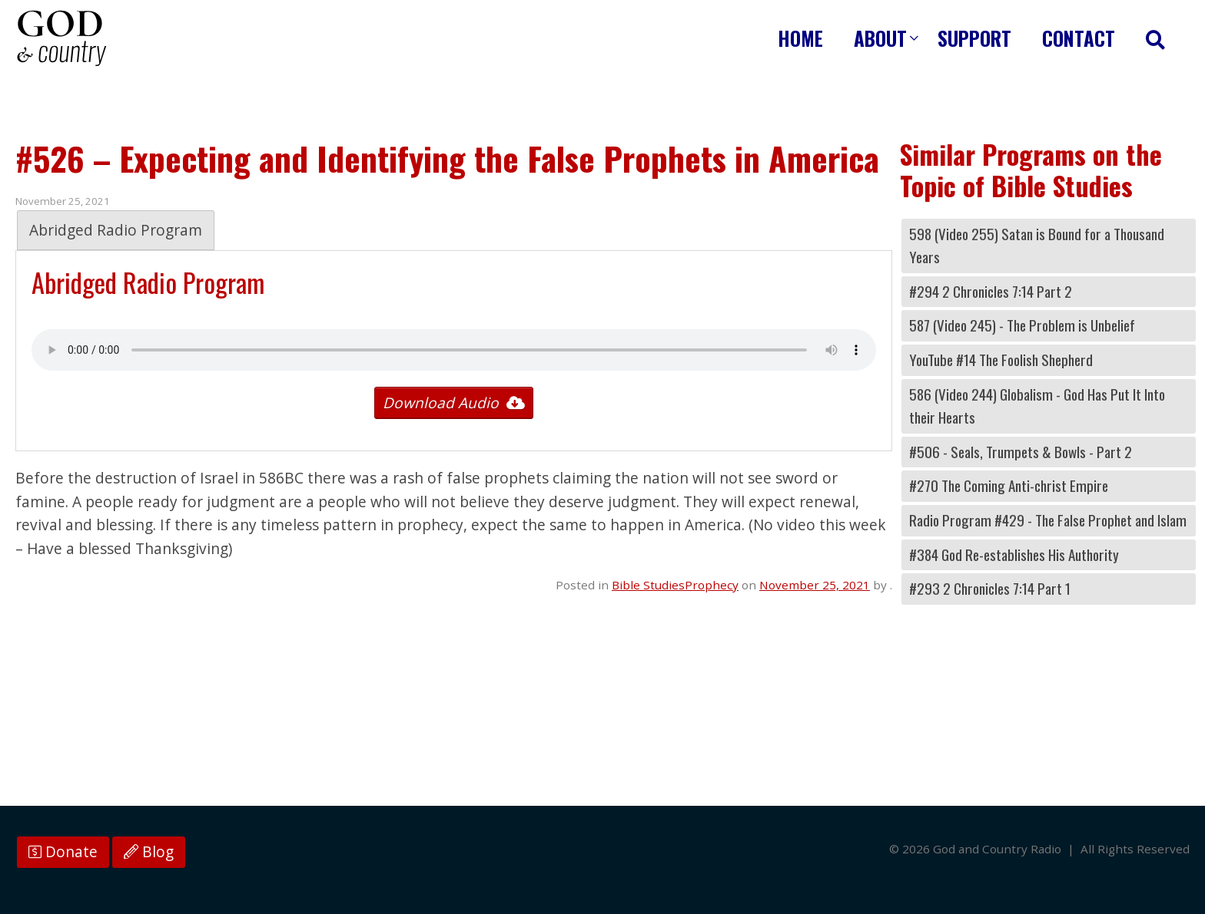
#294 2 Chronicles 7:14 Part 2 (990, 291)
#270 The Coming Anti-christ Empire (1008, 485)
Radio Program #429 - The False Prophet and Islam (1048, 520)
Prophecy (712, 584)
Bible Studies (648, 584)
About (880, 38)
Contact (1078, 38)
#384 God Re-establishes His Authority (1014, 554)
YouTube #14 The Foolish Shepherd (1001, 359)
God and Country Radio (61, 38)
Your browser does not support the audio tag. (454, 350)
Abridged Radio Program (115, 230)
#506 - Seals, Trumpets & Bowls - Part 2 (1020, 452)
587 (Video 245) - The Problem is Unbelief (1022, 325)
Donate (63, 852)
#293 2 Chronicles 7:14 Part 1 (990, 588)
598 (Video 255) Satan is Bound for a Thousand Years (1036, 246)
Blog (149, 852)
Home (800, 38)
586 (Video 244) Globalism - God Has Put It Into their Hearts (1037, 406)
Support (974, 38)
